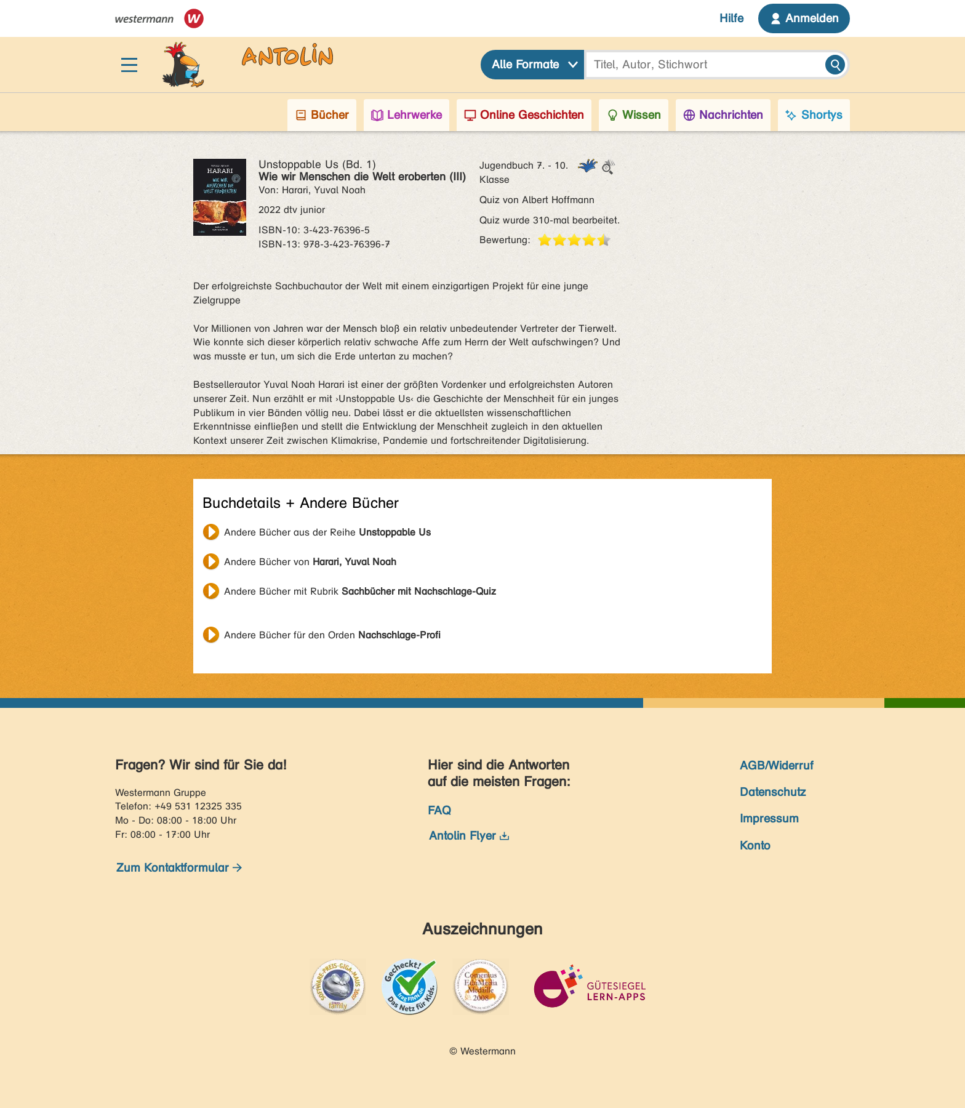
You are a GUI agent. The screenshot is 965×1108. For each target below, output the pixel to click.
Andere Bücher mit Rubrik (360, 591)
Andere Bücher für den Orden (332, 635)
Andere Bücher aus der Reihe (327, 532)
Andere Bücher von (310, 562)
